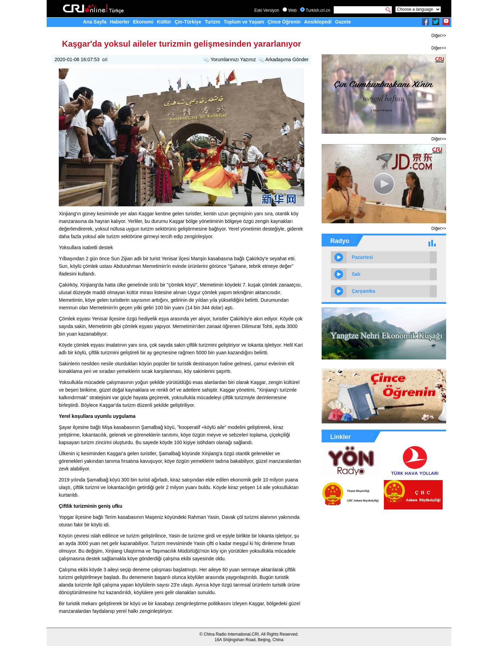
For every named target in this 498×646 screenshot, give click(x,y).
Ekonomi (143, 22)
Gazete (343, 22)
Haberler (120, 22)
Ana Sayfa (95, 22)
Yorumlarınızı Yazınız (233, 59)
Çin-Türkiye (188, 22)
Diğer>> (438, 35)
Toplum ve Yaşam (244, 22)
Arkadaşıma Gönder (286, 59)
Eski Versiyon (266, 10)
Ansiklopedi (317, 22)
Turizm (212, 22)
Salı (356, 274)
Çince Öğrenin (284, 22)
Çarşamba (363, 291)
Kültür (164, 22)
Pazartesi (362, 257)
